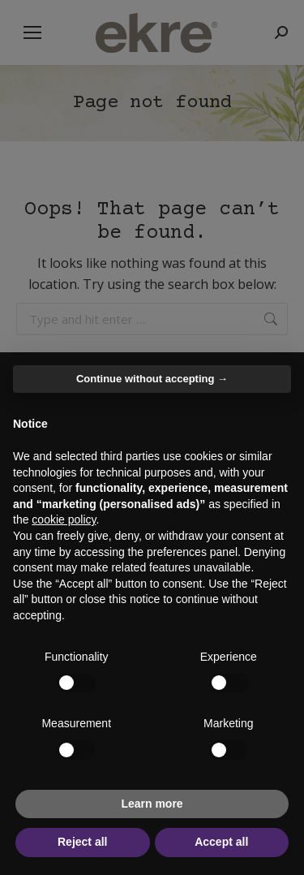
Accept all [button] (221, 841)
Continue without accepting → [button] (152, 379)
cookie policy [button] (64, 519)
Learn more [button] (151, 803)
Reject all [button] (82, 841)
